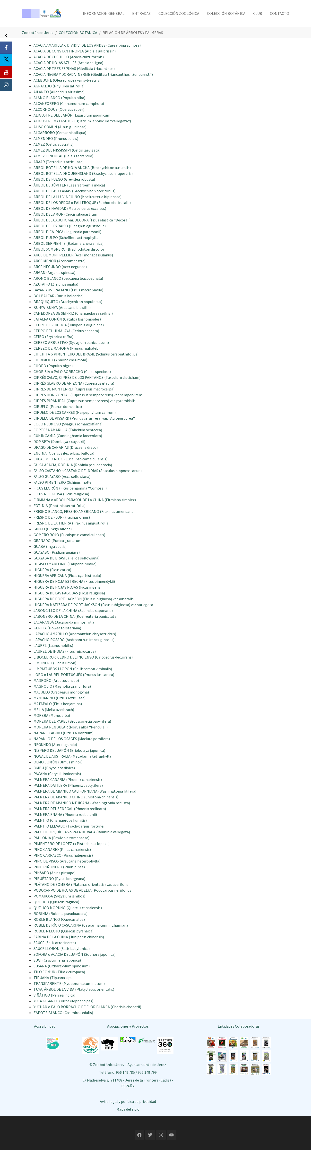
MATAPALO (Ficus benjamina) (58, 703)
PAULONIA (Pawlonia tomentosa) (61, 837)
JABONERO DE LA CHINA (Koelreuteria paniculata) (76, 616)
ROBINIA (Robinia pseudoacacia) (60, 913)
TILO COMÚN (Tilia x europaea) (59, 971)
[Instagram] (6, 85)
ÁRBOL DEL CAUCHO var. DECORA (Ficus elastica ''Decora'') (82, 220)
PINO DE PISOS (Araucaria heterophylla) (67, 861)
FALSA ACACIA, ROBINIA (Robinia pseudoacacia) (73, 464)
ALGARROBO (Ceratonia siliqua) (60, 132)
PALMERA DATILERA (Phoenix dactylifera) (68, 785)
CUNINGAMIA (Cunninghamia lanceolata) (68, 435)
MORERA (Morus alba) (52, 715)
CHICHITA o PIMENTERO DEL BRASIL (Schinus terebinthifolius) (86, 354)
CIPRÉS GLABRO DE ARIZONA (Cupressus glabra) (74, 383)
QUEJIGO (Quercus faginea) (56, 901)
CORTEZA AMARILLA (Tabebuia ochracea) (68, 429)
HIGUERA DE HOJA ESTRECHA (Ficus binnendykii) (74, 581)
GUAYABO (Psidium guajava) (57, 552)
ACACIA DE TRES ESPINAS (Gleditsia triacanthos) (74, 68)
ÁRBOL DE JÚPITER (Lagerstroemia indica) (69, 185)
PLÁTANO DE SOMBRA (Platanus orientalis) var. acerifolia (81, 884)
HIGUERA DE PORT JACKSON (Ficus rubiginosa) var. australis (84, 598)
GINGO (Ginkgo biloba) (53, 528)
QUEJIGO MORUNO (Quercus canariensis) (68, 907)
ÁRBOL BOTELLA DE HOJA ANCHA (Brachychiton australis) (82, 167)
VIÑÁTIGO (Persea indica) (54, 995)
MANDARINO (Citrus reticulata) (60, 697)
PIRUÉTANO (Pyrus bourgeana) (59, 878)
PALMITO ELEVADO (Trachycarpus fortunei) (69, 826)
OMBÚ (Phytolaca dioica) (54, 767)
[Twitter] (6, 60)
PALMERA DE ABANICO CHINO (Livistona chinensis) (76, 797)
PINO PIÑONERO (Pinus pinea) (59, 866)
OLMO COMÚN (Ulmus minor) (58, 762)
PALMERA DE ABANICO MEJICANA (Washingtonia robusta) (82, 802)
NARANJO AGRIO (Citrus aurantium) (64, 732)
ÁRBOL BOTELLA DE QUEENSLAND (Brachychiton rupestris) (83, 173)
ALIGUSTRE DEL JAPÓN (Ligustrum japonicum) (73, 115)
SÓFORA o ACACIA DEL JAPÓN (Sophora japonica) (74, 954)
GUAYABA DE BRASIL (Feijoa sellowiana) (66, 558)
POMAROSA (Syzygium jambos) (59, 896)
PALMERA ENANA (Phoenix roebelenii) (65, 814)
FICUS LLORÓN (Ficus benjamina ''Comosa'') (70, 488)
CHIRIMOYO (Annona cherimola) (60, 359)
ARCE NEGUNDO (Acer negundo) (60, 266)
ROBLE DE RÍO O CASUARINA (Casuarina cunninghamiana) (82, 925)
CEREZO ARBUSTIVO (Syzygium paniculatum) (71, 342)
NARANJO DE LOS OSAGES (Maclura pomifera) (72, 738)
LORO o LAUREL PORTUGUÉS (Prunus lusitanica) (74, 674)
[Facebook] (6, 48)
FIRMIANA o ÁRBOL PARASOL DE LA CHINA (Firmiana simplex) (85, 499)
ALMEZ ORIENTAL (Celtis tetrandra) (63, 155)
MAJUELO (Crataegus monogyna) (61, 692)
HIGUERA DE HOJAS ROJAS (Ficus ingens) (68, 587)
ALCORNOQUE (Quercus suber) (59, 109)
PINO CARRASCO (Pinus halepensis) (63, 855)
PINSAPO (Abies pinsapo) (55, 872)
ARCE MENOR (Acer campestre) (60, 260)
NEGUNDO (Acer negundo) (55, 744)
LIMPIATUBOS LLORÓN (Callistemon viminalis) (73, 668)
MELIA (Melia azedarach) (54, 709)
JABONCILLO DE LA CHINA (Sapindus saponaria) (73, 610)
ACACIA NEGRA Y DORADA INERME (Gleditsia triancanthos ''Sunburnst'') (93, 74)
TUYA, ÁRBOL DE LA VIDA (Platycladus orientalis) (74, 989)
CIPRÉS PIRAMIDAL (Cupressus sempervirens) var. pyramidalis (85, 400)
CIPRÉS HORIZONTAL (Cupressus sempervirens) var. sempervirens (88, 394)
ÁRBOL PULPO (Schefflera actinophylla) (67, 237)
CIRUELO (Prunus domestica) (58, 406)
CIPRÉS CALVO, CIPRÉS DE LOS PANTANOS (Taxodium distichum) (87, 377)
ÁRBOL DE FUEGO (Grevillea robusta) (64, 179)
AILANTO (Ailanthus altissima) (59, 91)
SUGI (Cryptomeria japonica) (57, 960)
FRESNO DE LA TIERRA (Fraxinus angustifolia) (72, 523)
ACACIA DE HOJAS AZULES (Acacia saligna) (68, 62)
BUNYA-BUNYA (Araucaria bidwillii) (62, 307)
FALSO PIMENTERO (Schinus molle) (63, 482)
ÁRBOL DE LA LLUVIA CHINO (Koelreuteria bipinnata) (77, 196)
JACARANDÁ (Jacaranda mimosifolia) (64, 622)
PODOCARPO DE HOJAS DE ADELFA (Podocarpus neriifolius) (83, 890)
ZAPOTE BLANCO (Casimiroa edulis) (63, 1012)
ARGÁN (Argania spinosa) (54, 272)
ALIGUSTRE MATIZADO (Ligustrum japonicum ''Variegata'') (82, 120)
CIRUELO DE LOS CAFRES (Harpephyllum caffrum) (75, 412)
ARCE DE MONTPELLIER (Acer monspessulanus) (73, 255)
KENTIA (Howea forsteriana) (57, 628)
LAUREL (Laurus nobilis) (53, 645)
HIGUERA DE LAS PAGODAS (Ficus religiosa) (69, 593)
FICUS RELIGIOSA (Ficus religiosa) (61, 493)
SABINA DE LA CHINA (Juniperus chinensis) (69, 936)
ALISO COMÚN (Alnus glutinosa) (60, 126)
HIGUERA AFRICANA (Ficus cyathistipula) (67, 575)
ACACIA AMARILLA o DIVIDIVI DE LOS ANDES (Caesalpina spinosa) (87, 45)
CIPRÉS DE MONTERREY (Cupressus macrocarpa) (74, 389)
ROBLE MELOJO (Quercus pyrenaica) (64, 931)
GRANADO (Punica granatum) (58, 540)
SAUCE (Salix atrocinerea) (55, 942)
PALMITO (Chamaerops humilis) (60, 820)
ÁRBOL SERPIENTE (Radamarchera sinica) (69, 243)
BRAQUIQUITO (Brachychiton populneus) (68, 301)
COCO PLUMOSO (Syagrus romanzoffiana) (68, 424)
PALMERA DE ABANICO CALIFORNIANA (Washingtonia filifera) (85, 791)
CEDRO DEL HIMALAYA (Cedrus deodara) (66, 330)
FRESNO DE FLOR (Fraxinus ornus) (62, 517)
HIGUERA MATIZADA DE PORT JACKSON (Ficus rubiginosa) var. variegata (93, 604)
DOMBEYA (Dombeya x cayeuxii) (59, 441)
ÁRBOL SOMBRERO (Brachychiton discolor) (69, 249)
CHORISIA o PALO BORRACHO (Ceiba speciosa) (72, 371)
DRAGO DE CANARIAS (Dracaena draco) (66, 447)
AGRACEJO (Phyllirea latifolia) (59, 86)
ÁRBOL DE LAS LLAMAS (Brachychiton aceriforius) (74, 190)
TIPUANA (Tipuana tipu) (54, 977)
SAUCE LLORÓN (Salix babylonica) (62, 948)
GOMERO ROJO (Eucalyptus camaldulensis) (69, 534)
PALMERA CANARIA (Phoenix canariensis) (68, 779)
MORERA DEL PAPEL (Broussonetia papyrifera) (72, 721)
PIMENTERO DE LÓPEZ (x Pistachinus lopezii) (72, 843)
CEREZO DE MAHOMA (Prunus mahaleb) (67, 348)
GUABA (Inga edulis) (50, 546)
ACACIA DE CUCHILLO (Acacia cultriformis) (69, 56)
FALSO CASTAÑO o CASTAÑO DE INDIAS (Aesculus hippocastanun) (88, 470)
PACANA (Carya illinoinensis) (57, 773)
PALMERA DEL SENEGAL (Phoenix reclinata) (70, 808)
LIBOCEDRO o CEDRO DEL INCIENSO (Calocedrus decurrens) (83, 657)
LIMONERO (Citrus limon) (55, 662)
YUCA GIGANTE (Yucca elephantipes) (63, 1000)
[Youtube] (6, 72)
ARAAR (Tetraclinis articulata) (59, 161)
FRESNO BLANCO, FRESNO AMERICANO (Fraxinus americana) (84, 511)
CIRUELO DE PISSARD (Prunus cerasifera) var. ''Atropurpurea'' (84, 418)
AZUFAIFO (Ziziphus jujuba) (56, 284)
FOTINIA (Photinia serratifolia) (60, 505)
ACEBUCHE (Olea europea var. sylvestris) (67, 80)
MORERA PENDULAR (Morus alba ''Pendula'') (71, 727)
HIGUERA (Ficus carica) (52, 569)
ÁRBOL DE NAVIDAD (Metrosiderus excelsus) (70, 208)
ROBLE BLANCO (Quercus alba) (59, 919)
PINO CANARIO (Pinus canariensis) (62, 849)
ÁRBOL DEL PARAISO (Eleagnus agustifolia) (70, 225)
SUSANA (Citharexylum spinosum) (62, 966)
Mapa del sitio (127, 1109)
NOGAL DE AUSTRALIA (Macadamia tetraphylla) (73, 756)
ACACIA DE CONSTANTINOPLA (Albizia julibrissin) (75, 51)
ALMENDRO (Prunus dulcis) (56, 138)
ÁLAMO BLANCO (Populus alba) (59, 97)
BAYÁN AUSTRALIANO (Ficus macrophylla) (68, 290)
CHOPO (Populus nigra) (53, 365)
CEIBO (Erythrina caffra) (53, 336)
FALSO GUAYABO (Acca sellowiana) (62, 476)
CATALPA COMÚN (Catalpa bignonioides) (67, 319)
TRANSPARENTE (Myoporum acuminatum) (69, 983)
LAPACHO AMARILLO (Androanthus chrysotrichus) (75, 633)
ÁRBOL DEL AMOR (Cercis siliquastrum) (66, 214)
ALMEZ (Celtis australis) (53, 144)
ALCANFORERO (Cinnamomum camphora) (69, 103)
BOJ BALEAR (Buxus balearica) (59, 295)
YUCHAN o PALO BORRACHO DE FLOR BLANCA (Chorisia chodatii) (87, 1006)
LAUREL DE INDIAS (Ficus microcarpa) (65, 651)
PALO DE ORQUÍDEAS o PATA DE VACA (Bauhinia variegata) (82, 831)
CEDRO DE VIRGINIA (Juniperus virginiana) (69, 324)
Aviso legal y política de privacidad (128, 1101)
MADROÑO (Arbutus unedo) (56, 680)
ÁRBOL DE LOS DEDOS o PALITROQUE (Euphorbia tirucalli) (82, 202)
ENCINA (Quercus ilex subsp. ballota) (64, 453)
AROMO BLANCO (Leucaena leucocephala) (68, 278)
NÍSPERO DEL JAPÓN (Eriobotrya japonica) (69, 750)
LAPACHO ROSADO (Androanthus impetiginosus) (74, 639)
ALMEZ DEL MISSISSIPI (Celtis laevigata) (67, 150)
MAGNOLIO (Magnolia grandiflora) (62, 686)
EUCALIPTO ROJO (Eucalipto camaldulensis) (70, 459)
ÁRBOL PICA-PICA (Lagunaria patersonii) (67, 231)
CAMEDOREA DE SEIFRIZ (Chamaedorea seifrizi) (73, 313)
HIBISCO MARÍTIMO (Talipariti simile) (65, 563)
